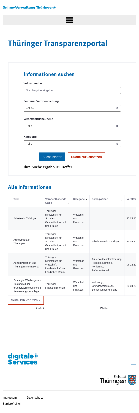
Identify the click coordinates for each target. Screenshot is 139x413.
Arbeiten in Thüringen (25, 218)
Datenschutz (35, 397)
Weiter (104, 308)
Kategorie (30, 136)
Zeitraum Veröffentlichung (41, 101)
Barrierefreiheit (12, 403)
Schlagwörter (100, 199)
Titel (16, 199)
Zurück (40, 308)
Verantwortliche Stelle (38, 118)
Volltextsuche (33, 83)
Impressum (10, 397)
